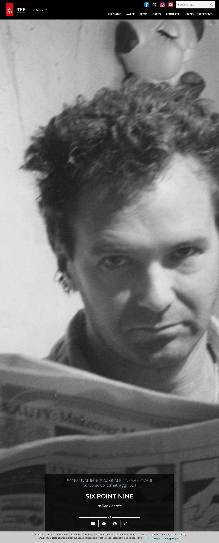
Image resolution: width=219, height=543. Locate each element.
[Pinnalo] (114, 523)
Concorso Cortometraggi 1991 (109, 485)
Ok (147, 538)
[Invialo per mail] (93, 523)
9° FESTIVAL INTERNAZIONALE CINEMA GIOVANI (109, 480)
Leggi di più (172, 538)
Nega (157, 538)
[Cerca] (211, 4)
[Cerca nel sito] (195, 4)
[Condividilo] (104, 523)
